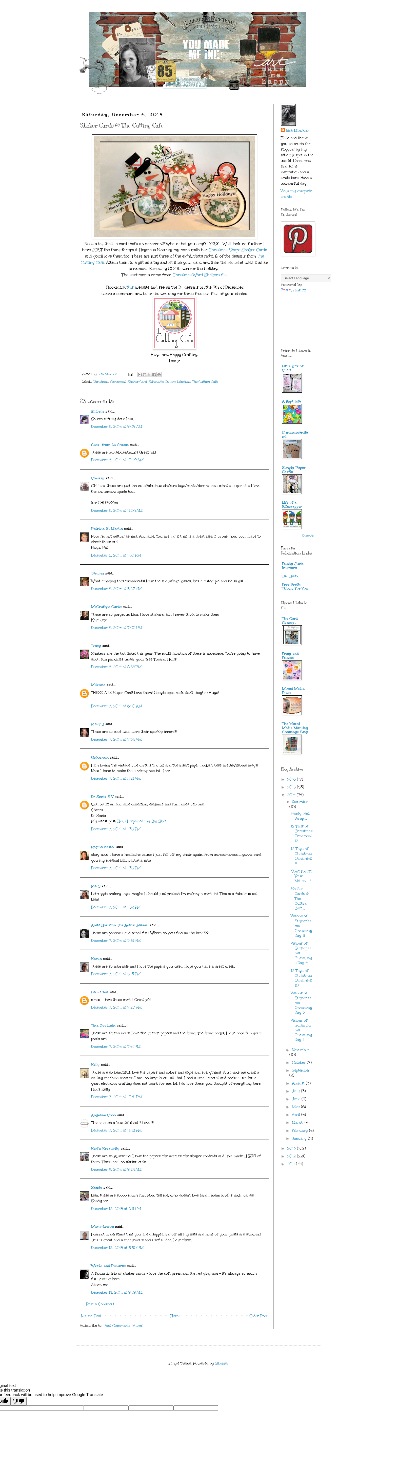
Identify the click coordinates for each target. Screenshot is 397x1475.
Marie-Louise (102, 1226)
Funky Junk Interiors (292, 565)
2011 (291, 1164)
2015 (292, 787)
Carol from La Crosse (110, 444)
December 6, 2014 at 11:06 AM (117, 510)
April (296, 1114)
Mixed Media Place (293, 690)
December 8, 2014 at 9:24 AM (116, 1169)
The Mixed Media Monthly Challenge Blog (295, 727)
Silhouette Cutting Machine (169, 381)
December (300, 801)
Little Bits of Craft (292, 368)
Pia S (96, 886)
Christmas (100, 381)
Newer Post (91, 1316)
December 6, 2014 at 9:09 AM (116, 426)
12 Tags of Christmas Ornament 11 (301, 856)
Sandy (96, 1187)
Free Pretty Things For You (295, 586)
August (299, 1083)
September (301, 1070)
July (296, 1091)
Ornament (118, 381)
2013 (292, 1148)
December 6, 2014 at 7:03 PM (116, 627)
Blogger (222, 1363)
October (299, 1062)
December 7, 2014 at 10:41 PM (116, 1097)
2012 (292, 1156)
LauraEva (99, 992)
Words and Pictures (108, 1265)
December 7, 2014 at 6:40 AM (116, 706)
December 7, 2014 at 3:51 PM (116, 940)
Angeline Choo (103, 1115)
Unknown (100, 757)
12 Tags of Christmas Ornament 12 (301, 833)
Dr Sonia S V (102, 796)
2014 (292, 795)
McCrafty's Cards (106, 606)
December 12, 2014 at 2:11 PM (116, 1208)
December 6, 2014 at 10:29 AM (117, 460)
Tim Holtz (290, 576)
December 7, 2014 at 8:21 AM (116, 778)
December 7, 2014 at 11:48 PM (116, 1130)
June (297, 1099)
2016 (292, 779)
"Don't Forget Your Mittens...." (301, 876)
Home (175, 1316)
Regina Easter (103, 847)
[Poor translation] (18, 1401)
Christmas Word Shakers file (200, 274)
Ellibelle (97, 411)
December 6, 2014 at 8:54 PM (116, 667)
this (130, 287)
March (298, 1122)
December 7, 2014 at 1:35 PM (116, 829)
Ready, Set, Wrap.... (300, 816)
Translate (294, 290)
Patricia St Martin (107, 528)
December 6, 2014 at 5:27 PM (116, 588)
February (300, 1130)
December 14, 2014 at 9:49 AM (117, 1292)
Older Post (258, 1316)
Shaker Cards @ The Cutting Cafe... (300, 898)
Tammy (97, 573)
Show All (308, 536)
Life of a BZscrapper (292, 504)
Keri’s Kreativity (105, 1148)
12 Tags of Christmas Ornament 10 (301, 978)
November (300, 1050)
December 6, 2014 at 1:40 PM (116, 555)
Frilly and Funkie (290, 655)
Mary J (97, 724)
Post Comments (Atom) (123, 1325)
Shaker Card (137, 381)
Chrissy (98, 478)
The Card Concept (290, 620)
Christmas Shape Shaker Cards (237, 249)
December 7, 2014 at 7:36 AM (116, 739)
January (300, 1138)
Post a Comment (100, 1304)
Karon (96, 958)
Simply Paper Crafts (294, 469)
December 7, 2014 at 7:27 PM (116, 1007)
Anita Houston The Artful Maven (119, 925)
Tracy (96, 646)
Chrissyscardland (295, 434)
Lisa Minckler (297, 130)
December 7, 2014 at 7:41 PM (116, 1046)
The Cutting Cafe (205, 381)
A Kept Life (291, 401)
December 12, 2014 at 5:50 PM (117, 1247)
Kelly (96, 1064)
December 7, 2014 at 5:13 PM (116, 974)
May (296, 1106)
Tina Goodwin (103, 1025)
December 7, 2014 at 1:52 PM (116, 907)
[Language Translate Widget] (306, 278)
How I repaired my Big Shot (142, 821)
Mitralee (98, 684)
